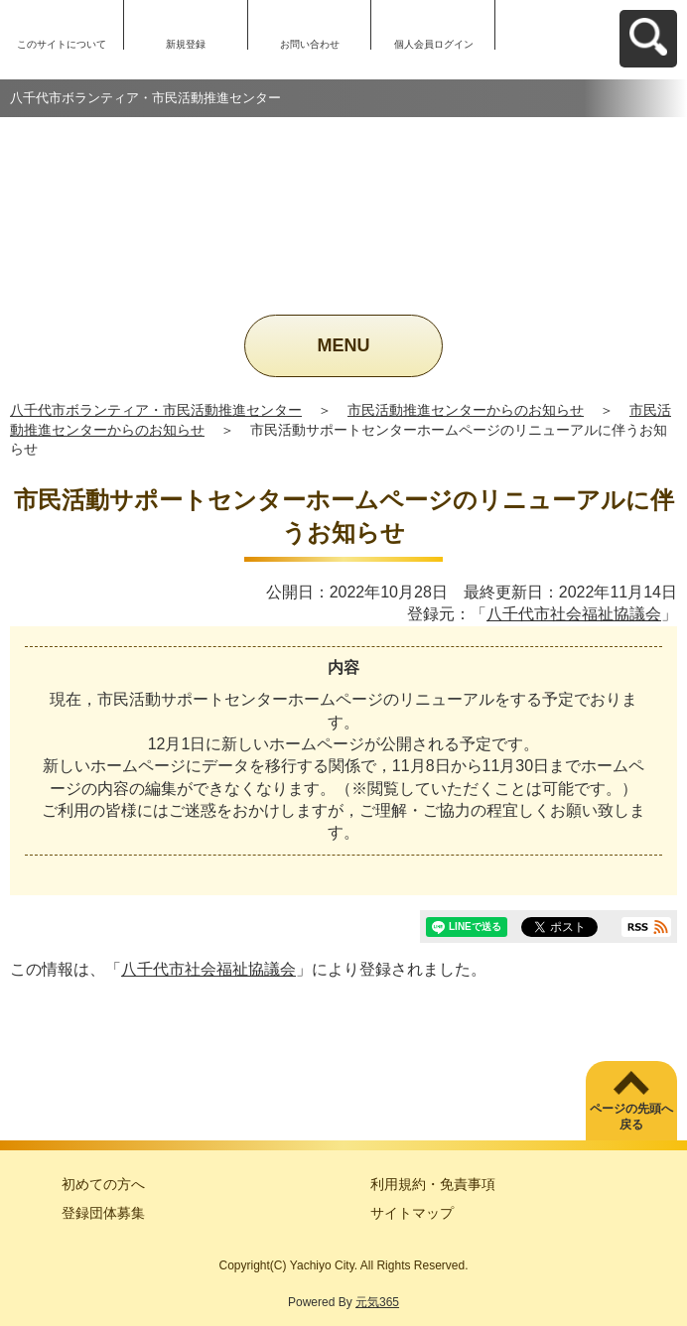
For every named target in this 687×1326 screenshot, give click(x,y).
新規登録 (186, 44)
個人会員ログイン (434, 44)
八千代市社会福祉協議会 (573, 613)
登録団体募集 (103, 1213)
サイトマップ (412, 1213)
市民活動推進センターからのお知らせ (465, 410)
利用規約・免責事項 (432, 1184)
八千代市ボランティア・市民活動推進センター (156, 410)
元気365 (377, 1302)
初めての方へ (103, 1184)
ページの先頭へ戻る (631, 1117)
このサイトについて (61, 44)
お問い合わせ (310, 44)
